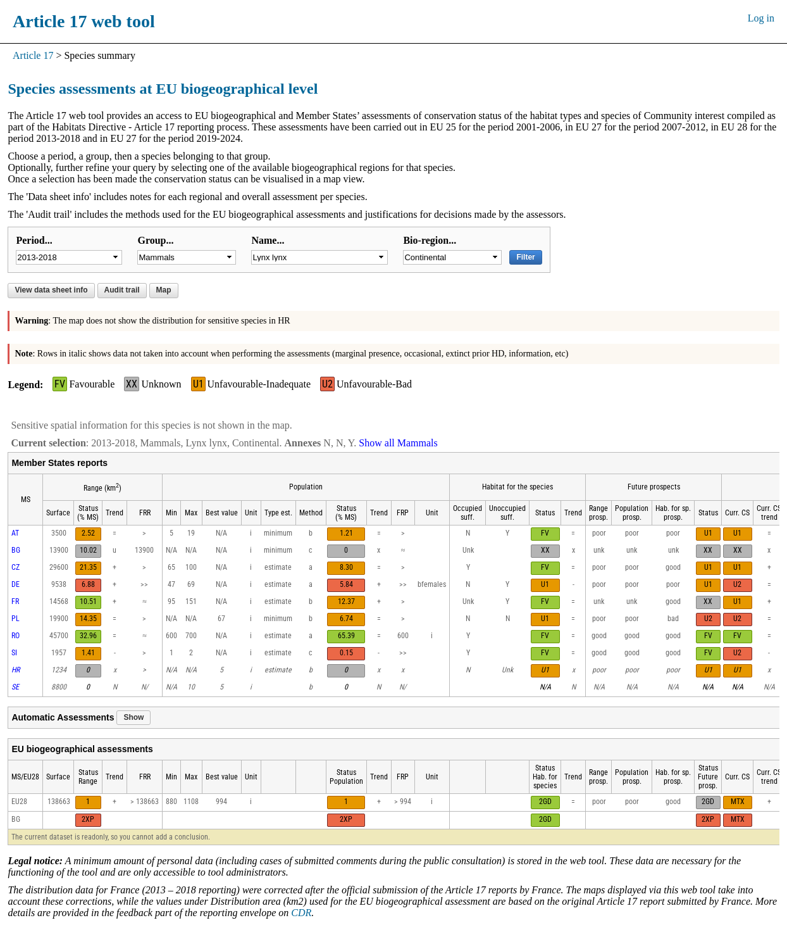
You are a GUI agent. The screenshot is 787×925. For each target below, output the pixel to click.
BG (15, 550)
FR (15, 601)
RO (15, 635)
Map (163, 290)
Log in (761, 18)
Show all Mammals (398, 442)
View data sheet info (51, 290)
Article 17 (33, 55)
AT (15, 533)
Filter (525, 257)
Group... (155, 240)
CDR (301, 912)
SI (14, 652)
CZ (15, 567)
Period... (34, 240)
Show (133, 717)
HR (15, 669)
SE (15, 687)
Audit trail (122, 290)
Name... (267, 240)
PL (15, 618)
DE (15, 584)
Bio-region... (429, 240)
